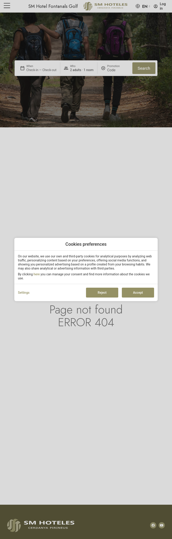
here (37, 274)
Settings (24, 292)
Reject (102, 292)
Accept (138, 292)
